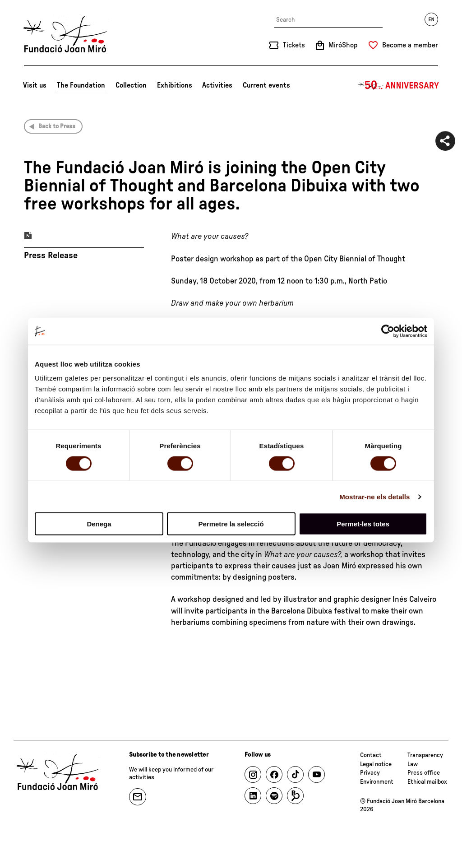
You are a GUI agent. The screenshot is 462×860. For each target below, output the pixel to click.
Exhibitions (174, 85)
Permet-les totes (363, 524)
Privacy (370, 773)
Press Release (51, 255)
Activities (217, 85)
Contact (371, 755)
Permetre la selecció (230, 524)
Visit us (34, 85)
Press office (423, 773)
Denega (99, 524)
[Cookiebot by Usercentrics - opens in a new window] (387, 331)
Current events (266, 85)
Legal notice (376, 764)
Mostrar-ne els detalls (374, 496)
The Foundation (81, 85)
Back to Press (56, 126)
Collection (131, 85)
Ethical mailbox (427, 782)
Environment (376, 782)
